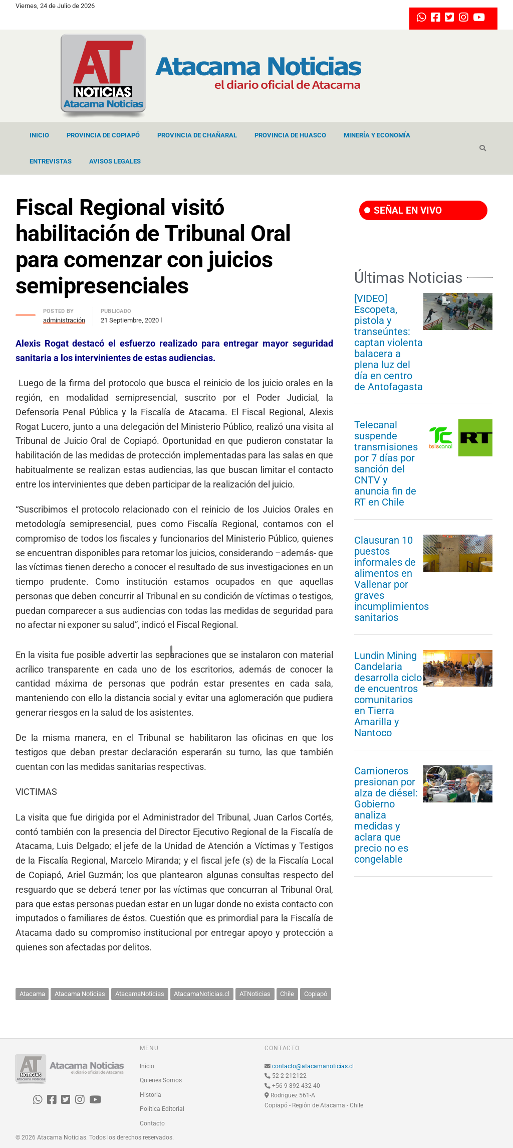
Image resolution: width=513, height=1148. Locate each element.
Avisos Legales (115, 161)
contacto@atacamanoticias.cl (313, 1066)
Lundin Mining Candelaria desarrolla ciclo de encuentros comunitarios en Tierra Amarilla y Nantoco (388, 694)
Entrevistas (51, 161)
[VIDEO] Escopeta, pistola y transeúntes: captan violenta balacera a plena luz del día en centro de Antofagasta (388, 342)
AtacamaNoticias (139, 994)
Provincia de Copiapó (103, 135)
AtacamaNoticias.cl (201, 994)
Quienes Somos (161, 1080)
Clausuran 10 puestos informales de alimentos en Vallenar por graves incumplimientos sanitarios (391, 579)
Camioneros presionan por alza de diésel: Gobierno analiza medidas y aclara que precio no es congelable (386, 815)
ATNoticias (255, 994)
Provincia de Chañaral (197, 135)
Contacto (152, 1123)
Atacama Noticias (80, 994)
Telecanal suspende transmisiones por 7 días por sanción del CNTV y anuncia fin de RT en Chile (386, 463)
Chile (287, 994)
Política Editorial (162, 1108)
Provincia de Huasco (290, 135)
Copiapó (315, 994)
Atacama (32, 994)
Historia (150, 1094)
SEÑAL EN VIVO (403, 210)
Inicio (39, 135)
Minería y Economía (377, 135)
